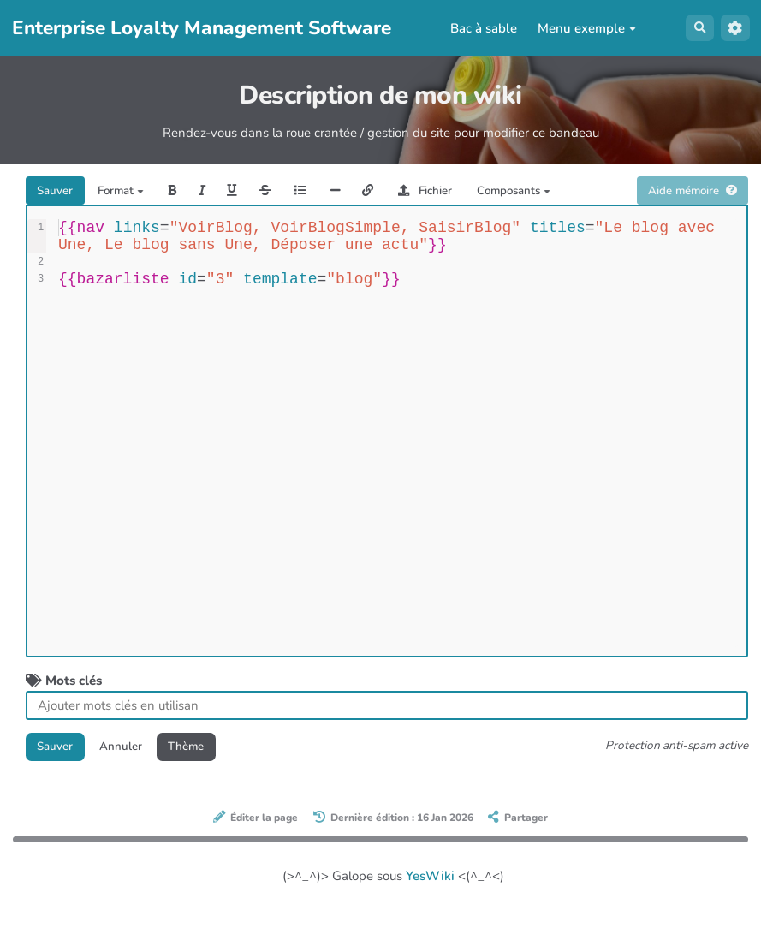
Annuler (133, 784)
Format (132, 192)
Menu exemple (582, 28)
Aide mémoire (684, 225)
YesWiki (430, 916)
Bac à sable (479, 28)
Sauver (59, 192)
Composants (575, 192)
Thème (207, 784)
